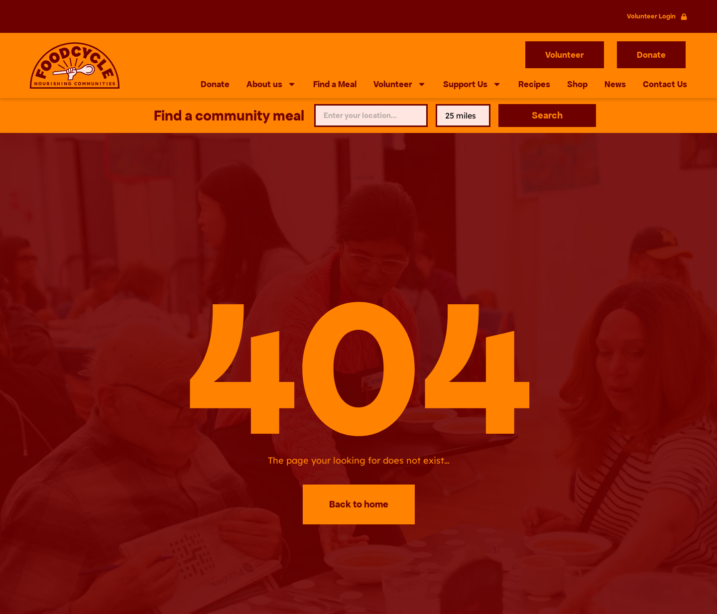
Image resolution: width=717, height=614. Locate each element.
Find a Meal (335, 84)
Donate (215, 84)
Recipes (534, 84)
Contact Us (665, 84)
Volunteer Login (651, 16)
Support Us (472, 84)
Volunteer (399, 84)
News (615, 84)
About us (271, 84)
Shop (577, 84)
